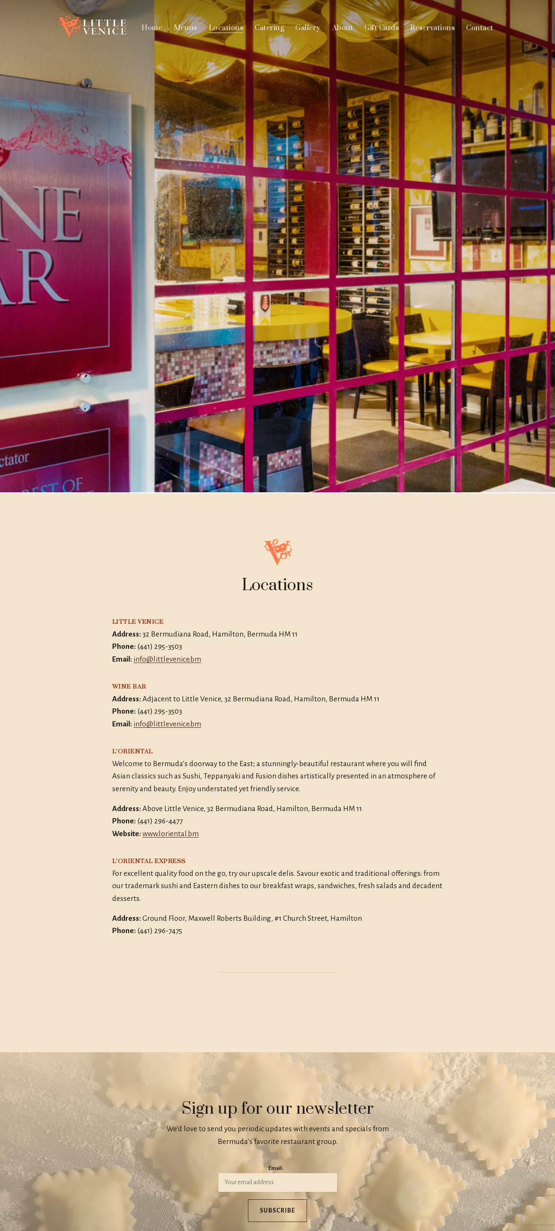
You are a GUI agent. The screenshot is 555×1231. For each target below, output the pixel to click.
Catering (269, 28)
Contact (479, 28)
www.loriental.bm (170, 833)
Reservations (432, 28)
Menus (185, 28)
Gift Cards (381, 28)
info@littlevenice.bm (167, 659)
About (342, 28)
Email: (277, 1167)
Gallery (308, 28)
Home (151, 28)
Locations (226, 28)
